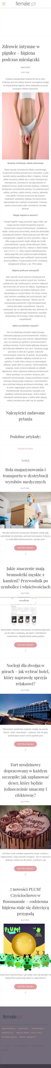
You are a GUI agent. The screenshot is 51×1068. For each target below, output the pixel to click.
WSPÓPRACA (8, 1028)
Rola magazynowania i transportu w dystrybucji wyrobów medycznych (25, 475)
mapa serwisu (28, 1037)
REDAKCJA (7, 1033)
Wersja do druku (25, 448)
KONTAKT (24, 1028)
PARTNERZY (38, 1028)
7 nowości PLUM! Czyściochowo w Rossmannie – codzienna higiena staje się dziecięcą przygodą (25, 901)
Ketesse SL (13, 251)
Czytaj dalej (25, 548)
